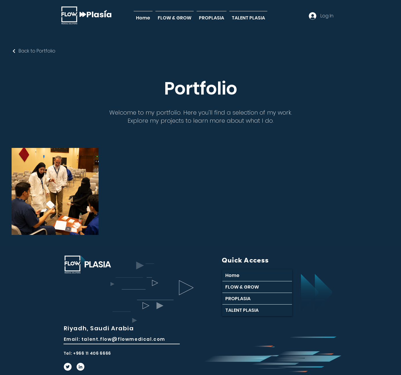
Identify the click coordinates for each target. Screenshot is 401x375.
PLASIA (97, 264)
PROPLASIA (238, 298)
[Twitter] (68, 367)
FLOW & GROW (242, 287)
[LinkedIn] (80, 367)
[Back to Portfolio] (33, 51)
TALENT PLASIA (242, 310)
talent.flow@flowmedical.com (123, 339)
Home (232, 275)
